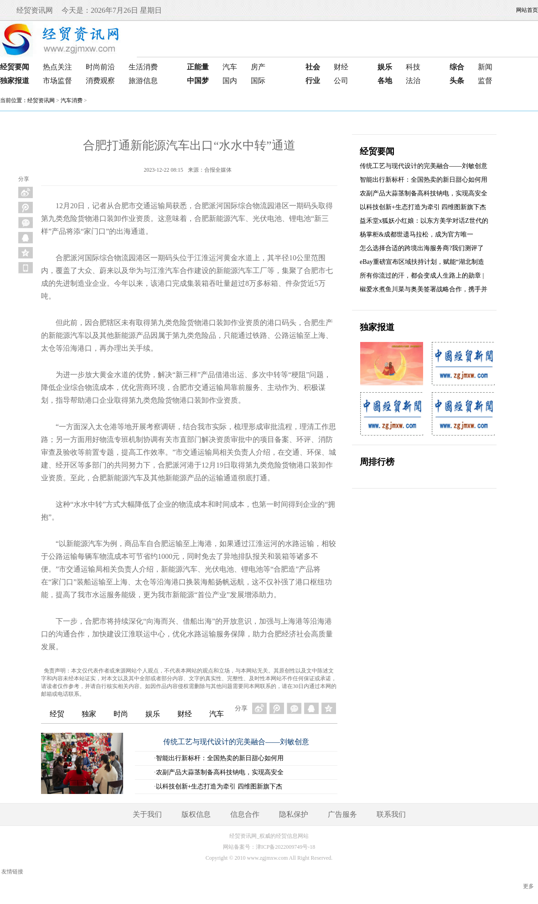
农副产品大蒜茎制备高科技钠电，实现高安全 (220, 772)
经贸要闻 (377, 151)
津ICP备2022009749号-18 (286, 847)
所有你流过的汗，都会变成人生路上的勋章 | (422, 275)
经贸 (57, 714)
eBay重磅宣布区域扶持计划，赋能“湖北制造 (422, 261)
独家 (89, 714)
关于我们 (147, 814)
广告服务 (342, 814)
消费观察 (100, 80)
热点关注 (57, 67)
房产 (258, 67)
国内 (229, 80)
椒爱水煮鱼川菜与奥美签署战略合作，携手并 (423, 289)
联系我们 (391, 814)
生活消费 (143, 67)
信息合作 (244, 814)
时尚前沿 (100, 67)
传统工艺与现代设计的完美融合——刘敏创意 (236, 742)
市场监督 (57, 80)
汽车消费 (72, 100)
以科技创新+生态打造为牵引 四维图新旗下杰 (219, 786)
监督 (485, 80)
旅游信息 (143, 80)
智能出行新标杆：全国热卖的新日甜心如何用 (220, 758)
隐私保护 (293, 814)
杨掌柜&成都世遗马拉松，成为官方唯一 (416, 234)
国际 (258, 80)
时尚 (121, 714)
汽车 (229, 67)
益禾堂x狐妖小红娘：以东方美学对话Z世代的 (424, 220)
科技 (413, 67)
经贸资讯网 (41, 100)
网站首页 (527, 10)
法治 (413, 80)
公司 (341, 80)
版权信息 (196, 814)
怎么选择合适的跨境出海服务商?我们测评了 (422, 248)
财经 (341, 67)
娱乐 (152, 714)
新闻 (485, 67)
